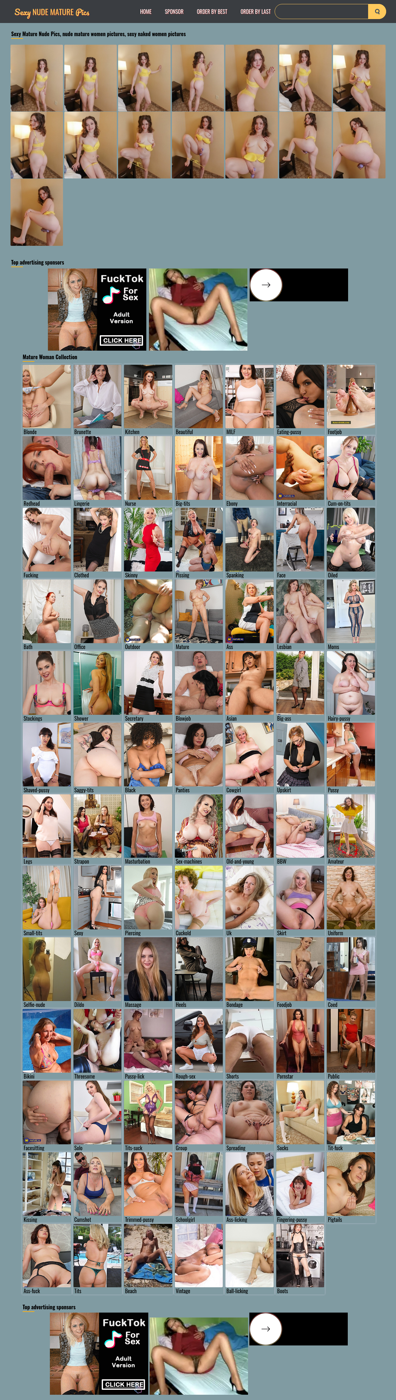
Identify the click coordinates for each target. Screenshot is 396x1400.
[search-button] (377, 11)
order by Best (212, 11)
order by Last (255, 11)
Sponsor (174, 11)
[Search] (330, 11)
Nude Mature (51, 12)
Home (146, 11)
